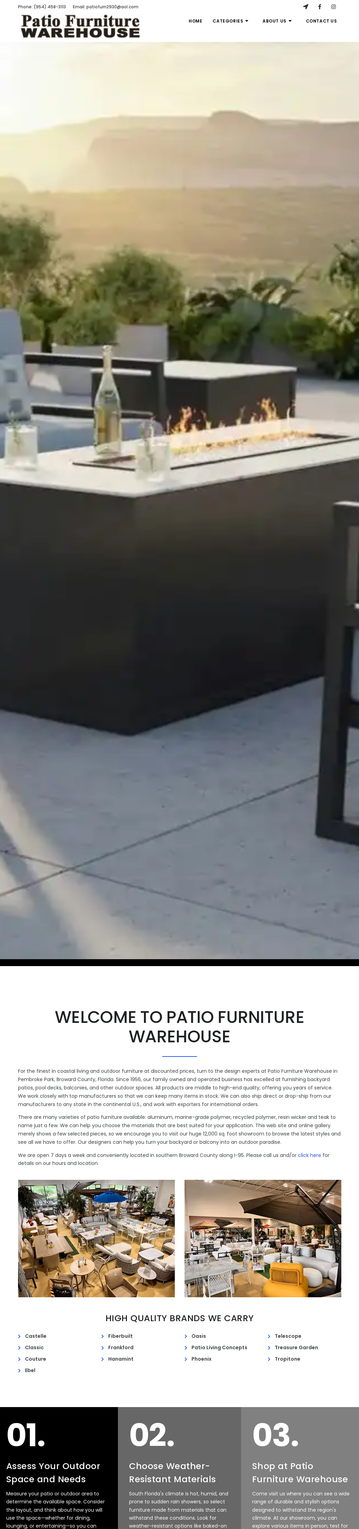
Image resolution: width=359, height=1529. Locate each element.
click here (309, 1155)
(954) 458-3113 (42, 7)
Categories (231, 21)
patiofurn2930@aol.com (105, 7)
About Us (278, 21)
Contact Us (321, 21)
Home (195, 21)
